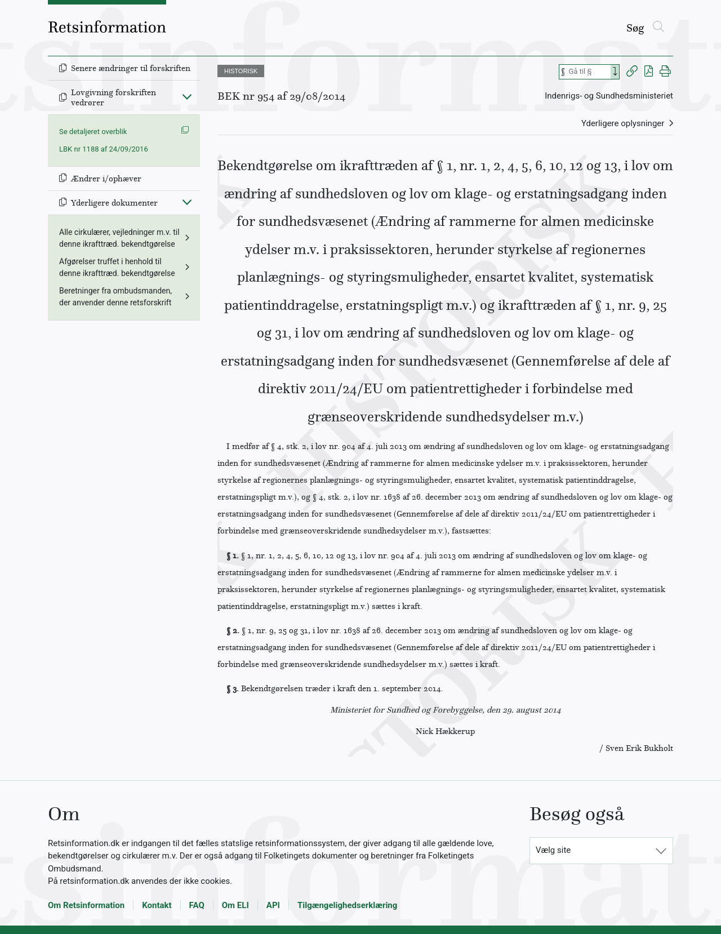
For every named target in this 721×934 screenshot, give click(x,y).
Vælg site (553, 850)
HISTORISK (240, 71)
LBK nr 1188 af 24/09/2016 (103, 149)
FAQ (196, 905)
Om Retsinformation (86, 905)
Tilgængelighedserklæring (347, 905)
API (273, 905)
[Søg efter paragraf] (589, 72)
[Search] (615, 72)
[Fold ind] (187, 96)
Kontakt (156, 905)
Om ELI (235, 905)
